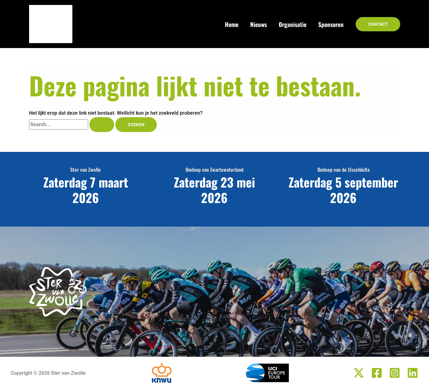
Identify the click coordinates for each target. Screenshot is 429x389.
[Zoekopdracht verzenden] (101, 124)
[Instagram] (394, 372)
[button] (378, 24)
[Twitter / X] (358, 372)
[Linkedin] (412, 372)
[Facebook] (376, 372)
